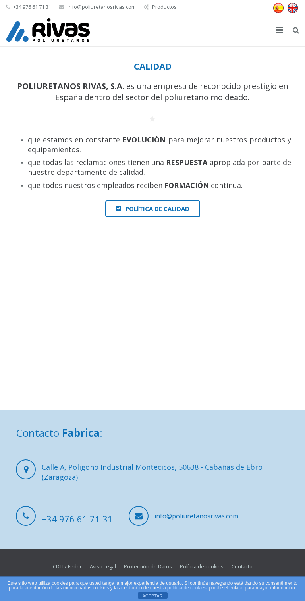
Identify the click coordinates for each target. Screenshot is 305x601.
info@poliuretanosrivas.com (102, 6)
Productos (164, 6)
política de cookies (187, 588)
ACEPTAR (152, 595)
